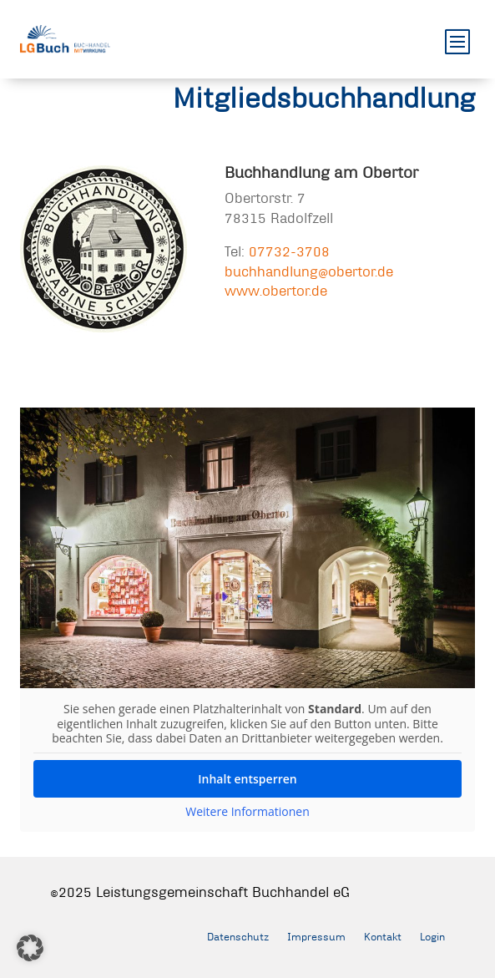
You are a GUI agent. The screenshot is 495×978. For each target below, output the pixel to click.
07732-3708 (289, 251)
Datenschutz (238, 936)
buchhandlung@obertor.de (309, 271)
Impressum (316, 936)
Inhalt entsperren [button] (247, 778)
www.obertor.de (276, 290)
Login (432, 936)
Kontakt (383, 936)
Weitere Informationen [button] (247, 810)
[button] (30, 948)
